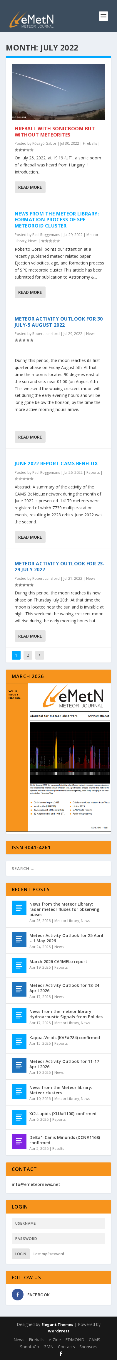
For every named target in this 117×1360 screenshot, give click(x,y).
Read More (30, 187)
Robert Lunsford (46, 333)
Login (20, 1253)
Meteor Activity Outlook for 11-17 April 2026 (64, 1064)
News (32, 240)
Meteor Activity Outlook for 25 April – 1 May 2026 (66, 938)
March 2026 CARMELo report (58, 961)
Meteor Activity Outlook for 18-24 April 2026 (64, 987)
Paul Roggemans (46, 234)
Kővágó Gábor (44, 143)
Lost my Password (49, 1253)
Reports (93, 472)
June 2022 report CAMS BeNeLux (56, 463)
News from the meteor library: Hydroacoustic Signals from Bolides (66, 1014)
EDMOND (74, 1339)
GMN (49, 1346)
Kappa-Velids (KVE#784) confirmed (64, 1037)
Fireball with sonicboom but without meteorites (55, 131)
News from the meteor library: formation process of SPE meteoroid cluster (57, 219)
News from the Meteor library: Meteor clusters (60, 1090)
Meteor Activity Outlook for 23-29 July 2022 (60, 566)
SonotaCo (29, 1346)
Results (58, 1148)
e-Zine (55, 1339)
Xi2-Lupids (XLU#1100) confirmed (62, 1113)
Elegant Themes (57, 1324)
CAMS (94, 1339)
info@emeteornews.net (36, 1184)
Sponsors (88, 1346)
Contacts (66, 1346)
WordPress (58, 1331)
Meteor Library (66, 920)
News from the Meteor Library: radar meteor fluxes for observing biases (64, 909)
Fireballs (90, 143)
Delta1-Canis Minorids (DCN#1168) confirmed (64, 1140)
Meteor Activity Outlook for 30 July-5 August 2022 (59, 322)
